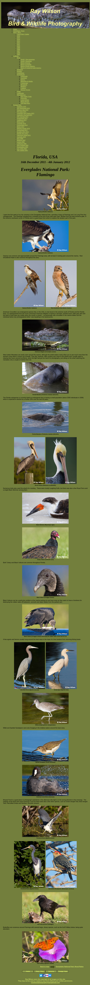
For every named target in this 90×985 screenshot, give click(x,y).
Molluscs (23, 86)
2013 (18, 41)
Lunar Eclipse (25, 100)
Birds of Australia (26, 64)
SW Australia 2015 (22, 117)
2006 (18, 53)
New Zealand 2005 (22, 145)
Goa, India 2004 (22, 149)
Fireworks (24, 98)
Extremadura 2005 (22, 147)
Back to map (44, 966)
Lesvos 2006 (21, 142)
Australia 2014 (21, 123)
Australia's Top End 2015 (24, 115)
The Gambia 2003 (22, 150)
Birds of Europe (25, 63)
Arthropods (24, 76)
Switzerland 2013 (22, 130)
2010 (18, 46)
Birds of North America (28, 66)
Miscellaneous (21, 95)
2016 (18, 36)
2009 (18, 47)
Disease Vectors (25, 90)
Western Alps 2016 (22, 110)
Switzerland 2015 (22, 118)
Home (15, 29)
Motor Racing (25, 101)
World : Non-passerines (28, 59)
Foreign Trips (17, 105)
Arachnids (24, 78)
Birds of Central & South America (31, 68)
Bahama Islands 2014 (23, 128)
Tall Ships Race (25, 103)
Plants (19, 91)
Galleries (16, 56)
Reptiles (19, 71)
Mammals (20, 69)
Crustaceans (24, 83)
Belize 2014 (20, 127)
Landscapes (20, 93)
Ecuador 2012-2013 (23, 132)
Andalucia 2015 (21, 120)
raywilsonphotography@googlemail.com (45, 982)
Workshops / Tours (18, 31)
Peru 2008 (20, 138)
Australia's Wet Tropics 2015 (25, 113)
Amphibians (20, 73)
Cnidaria (23, 88)
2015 (18, 37)
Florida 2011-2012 (22, 133)
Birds (18, 58)
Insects (23, 79)
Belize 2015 (20, 122)
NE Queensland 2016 (23, 108)
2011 (18, 44)
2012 (18, 42)
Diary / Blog (17, 32)
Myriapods (24, 85)
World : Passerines (26, 61)
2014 (18, 39)
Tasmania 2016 (21, 106)
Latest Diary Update (23, 34)
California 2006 (21, 143)
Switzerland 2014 (22, 125)
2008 (18, 49)
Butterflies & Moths (27, 81)
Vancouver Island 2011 (24, 135)
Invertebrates (21, 74)
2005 (18, 54)
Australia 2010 (21, 137)
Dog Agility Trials (26, 96)
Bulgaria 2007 (21, 140)
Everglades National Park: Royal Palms (69, 966)
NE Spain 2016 (21, 111)
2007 (18, 51)
